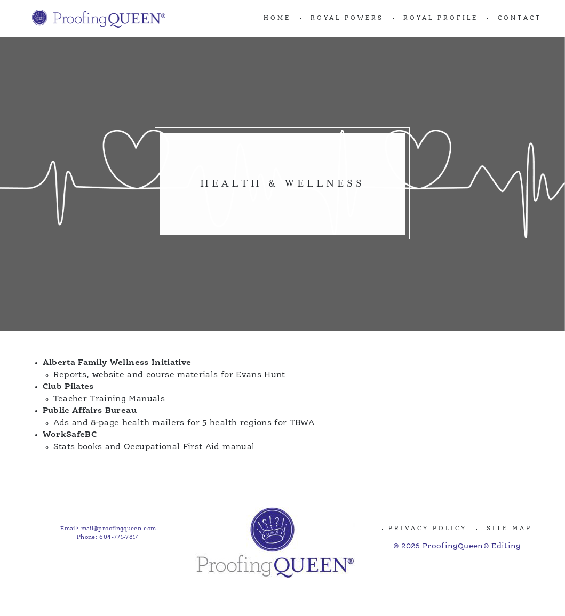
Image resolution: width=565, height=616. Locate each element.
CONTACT (520, 18)
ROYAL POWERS (347, 18)
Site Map (509, 529)
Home (277, 18)
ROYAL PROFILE (440, 18)
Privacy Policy (427, 529)
